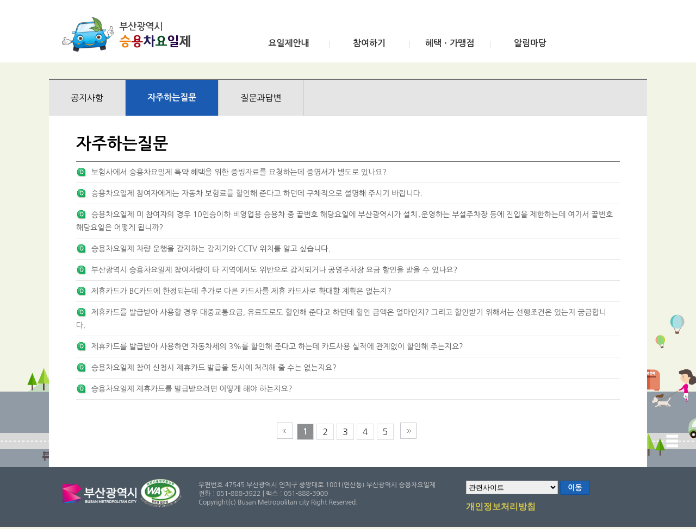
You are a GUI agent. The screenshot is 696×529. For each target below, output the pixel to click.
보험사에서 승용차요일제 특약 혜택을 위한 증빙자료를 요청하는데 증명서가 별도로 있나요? (239, 172)
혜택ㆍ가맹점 (449, 43)
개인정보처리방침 (501, 507)
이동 (575, 488)
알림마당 (530, 43)
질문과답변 (260, 97)
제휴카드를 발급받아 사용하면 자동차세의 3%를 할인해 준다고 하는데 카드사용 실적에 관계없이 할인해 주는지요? (277, 346)
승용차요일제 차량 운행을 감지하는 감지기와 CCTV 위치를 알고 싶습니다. (211, 249)
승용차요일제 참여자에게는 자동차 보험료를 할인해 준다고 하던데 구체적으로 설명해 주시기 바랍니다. (256, 193)
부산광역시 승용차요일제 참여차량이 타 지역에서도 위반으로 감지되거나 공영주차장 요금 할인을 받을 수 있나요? (274, 270)
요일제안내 (288, 43)
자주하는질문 (171, 97)
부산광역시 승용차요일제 (130, 34)
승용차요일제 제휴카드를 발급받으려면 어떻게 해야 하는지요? (191, 389)
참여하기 (369, 43)
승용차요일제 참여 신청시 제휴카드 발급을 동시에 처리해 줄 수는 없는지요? (214, 367)
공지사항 (87, 97)
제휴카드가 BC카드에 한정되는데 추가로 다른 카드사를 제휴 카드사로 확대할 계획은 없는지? (241, 291)
